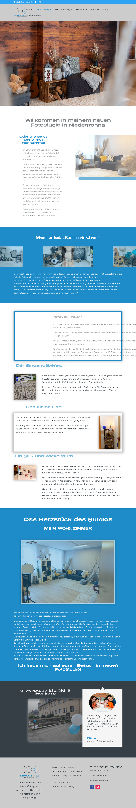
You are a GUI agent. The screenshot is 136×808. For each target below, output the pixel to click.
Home (29, 10)
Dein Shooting (62, 10)
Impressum (64, 783)
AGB (54, 783)
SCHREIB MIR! (33, 16)
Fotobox (95, 10)
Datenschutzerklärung (63, 787)
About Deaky (42, 10)
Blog (105, 10)
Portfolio (80, 10)
